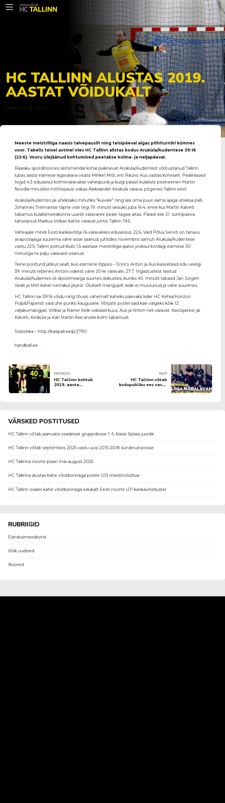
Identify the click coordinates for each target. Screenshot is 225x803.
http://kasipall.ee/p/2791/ (62, 331)
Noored (16, 564)
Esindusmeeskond (27, 537)
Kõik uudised (21, 550)
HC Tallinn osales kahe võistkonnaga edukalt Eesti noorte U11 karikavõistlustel (87, 489)
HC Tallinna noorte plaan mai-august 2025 (50, 461)
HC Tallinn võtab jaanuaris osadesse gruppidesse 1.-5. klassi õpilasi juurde (81, 434)
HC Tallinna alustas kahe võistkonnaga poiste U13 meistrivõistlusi (73, 475)
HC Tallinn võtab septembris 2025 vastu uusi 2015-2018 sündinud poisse (81, 447)
